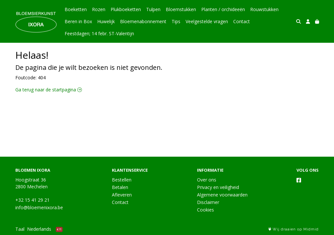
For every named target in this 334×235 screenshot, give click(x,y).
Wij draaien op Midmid (293, 229)
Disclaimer (208, 202)
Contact (241, 21)
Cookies (205, 210)
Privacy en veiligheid (218, 187)
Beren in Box (78, 21)
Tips (176, 21)
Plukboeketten (126, 9)
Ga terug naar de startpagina (48, 89)
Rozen (98, 9)
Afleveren (122, 195)
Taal (19, 229)
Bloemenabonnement (143, 21)
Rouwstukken (264, 9)
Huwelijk (106, 21)
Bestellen (121, 180)
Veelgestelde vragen (207, 21)
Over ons (206, 180)
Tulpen (153, 9)
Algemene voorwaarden (222, 195)
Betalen (120, 187)
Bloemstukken (181, 9)
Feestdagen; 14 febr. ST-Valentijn (99, 33)
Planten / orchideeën (223, 9)
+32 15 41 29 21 (32, 200)
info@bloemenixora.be (39, 207)
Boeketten (76, 9)
